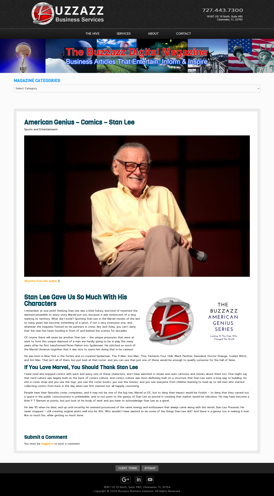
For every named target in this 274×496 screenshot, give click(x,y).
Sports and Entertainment (40, 129)
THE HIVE (92, 33)
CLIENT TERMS (127, 468)
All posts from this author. (40, 281)
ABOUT (153, 33)
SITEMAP (150, 468)
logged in (47, 444)
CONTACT (183, 33)
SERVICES (124, 33)
